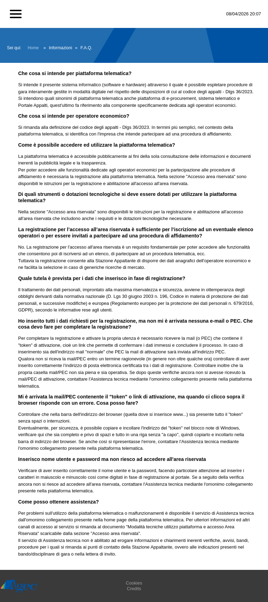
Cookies (134, 583)
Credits (134, 588)
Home (33, 47)
